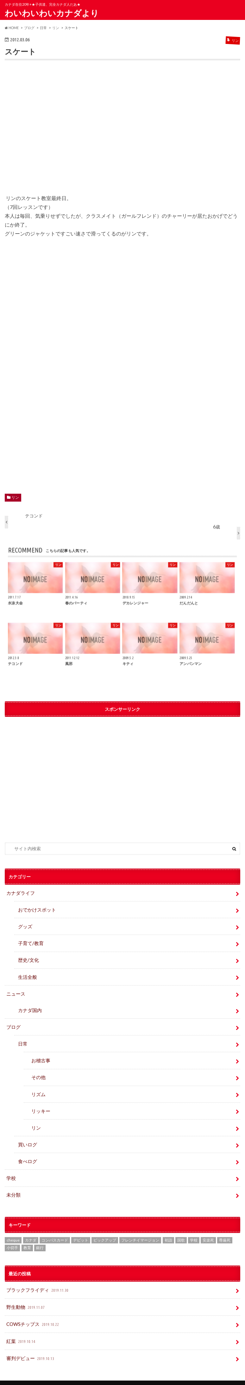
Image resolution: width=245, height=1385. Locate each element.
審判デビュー (29, 1344)
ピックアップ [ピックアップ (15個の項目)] (104, 1229)
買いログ (27, 1135)
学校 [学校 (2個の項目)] (194, 1229)
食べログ (27, 1152)
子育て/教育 (32, 941)
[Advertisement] (122, 131)
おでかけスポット (35, 909)
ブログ (13, 1022)
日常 (22, 1038)
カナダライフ (19, 892)
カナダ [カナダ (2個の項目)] (30, 1229)
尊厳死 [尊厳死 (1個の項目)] (224, 1229)
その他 (38, 1071)
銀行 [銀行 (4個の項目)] (40, 1237)
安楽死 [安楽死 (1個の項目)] (208, 1229)
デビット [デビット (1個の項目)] (80, 1229)
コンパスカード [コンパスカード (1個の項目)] (54, 1229)
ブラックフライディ (36, 1280)
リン (15, 497)
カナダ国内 (29, 1006)
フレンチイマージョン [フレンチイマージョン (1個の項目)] (140, 1229)
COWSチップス (32, 1312)
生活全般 (27, 973)
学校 (10, 1168)
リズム (38, 1087)
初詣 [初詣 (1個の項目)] (168, 1229)
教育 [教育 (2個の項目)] (27, 1237)
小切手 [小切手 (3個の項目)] (12, 1237)
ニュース (15, 990)
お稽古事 (40, 1054)
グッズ (24, 925)
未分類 (13, 1184)
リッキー (40, 1103)
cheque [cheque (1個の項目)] (13, 1229)
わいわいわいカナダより (52, 13)
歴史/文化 (27, 957)
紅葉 (21, 1328)
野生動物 (25, 1296)
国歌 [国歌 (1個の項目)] (181, 1229)
